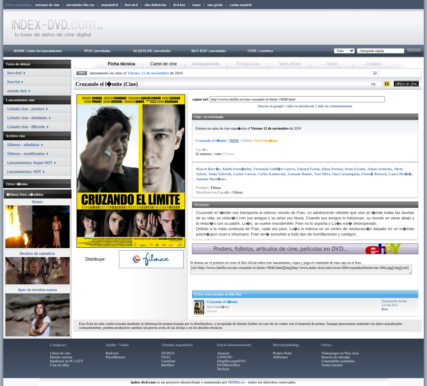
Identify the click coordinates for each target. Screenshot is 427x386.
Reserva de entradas (335, 357)
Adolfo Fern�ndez (237, 169)
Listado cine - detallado (27, 118)
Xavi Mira (322, 174)
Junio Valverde (219, 174)
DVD (88, 51)
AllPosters (280, 357)
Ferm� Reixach (374, 174)
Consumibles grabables (338, 361)
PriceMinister (115, 357)
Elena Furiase (332, 169)
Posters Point (282, 353)
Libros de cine (60, 353)
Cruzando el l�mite (222, 302)
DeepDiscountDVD (231, 361)
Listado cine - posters (25, 109)
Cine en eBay (59, 365)
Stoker (37, 202)
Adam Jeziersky (380, 169)
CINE (252, 51)
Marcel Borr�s (208, 169)
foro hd (13, 82)
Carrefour (168, 361)
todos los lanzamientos (45, 51)
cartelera (266, 51)
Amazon (223, 353)
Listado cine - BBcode (26, 127)
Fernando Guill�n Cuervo (274, 169)
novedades (102, 51)
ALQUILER (142, 51)
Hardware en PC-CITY (66, 361)
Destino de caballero (37, 254)
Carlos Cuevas (244, 174)
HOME (19, 51)
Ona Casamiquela (345, 174)
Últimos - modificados (26, 154)
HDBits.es (236, 382)
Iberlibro (167, 365)
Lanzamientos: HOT (24, 172)
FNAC (166, 357)
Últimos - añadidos (23, 145)
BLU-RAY (199, 51)
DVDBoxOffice (228, 365)
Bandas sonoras (61, 357)
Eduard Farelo (308, 169)
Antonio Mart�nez (211, 179)
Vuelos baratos (332, 365)
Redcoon (112, 353)
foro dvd (14, 73)
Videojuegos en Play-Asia (340, 353)
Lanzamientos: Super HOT (29, 163)
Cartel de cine (163, 63)
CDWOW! (225, 357)
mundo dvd (17, 91)
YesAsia (223, 369)
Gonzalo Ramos (300, 174)
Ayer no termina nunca (37, 290)
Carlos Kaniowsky (272, 174)
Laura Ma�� (400, 174)
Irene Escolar (355, 169)
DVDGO (167, 353)
